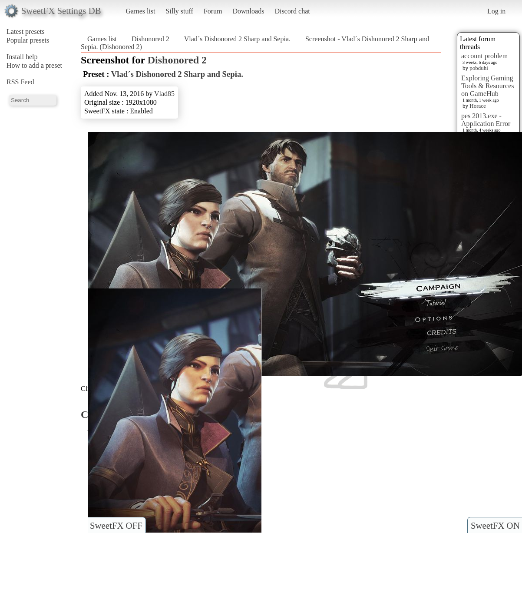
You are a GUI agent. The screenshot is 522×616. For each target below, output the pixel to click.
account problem (484, 56)
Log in (496, 11)
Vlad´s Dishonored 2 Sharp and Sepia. (237, 39)
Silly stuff (179, 11)
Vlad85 (164, 93)
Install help (22, 56)
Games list (140, 11)
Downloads (248, 11)
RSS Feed (20, 82)
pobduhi (478, 68)
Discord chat (292, 11)
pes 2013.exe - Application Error (485, 119)
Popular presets (28, 40)
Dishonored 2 (150, 39)
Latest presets (26, 31)
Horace (477, 106)
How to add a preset (34, 65)
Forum (213, 11)
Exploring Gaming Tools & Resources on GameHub (487, 85)
